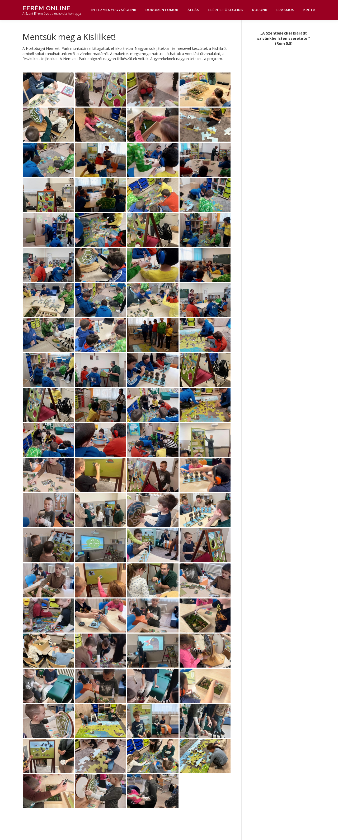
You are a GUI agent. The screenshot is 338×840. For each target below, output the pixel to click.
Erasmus (285, 10)
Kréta (309, 10)
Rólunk (259, 10)
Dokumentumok (162, 10)
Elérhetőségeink (225, 10)
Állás (193, 10)
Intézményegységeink (114, 10)
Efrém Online (46, 8)
